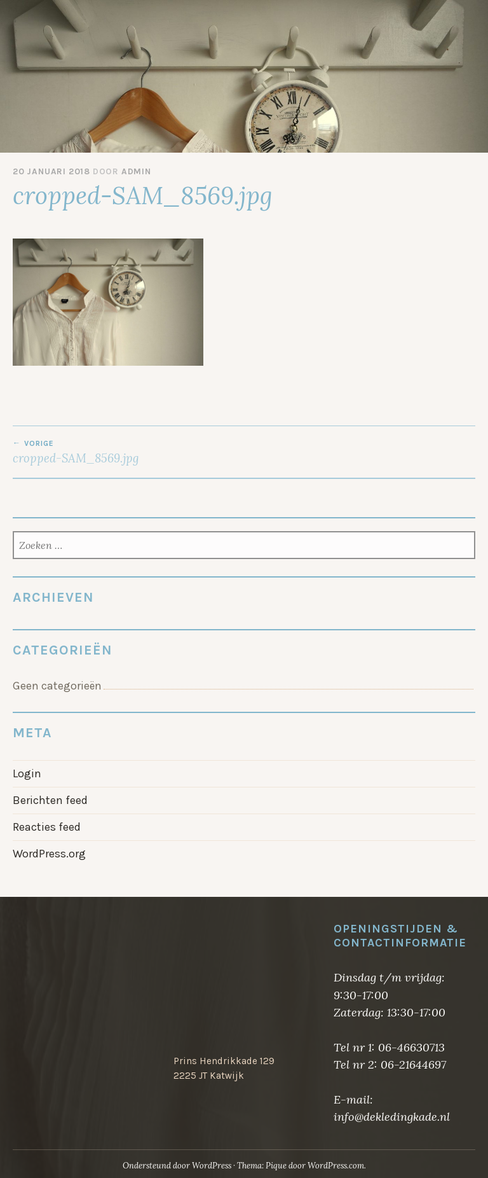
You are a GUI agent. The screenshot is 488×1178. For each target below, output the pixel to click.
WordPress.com (336, 1165)
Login (27, 773)
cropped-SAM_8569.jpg (128, 452)
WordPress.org (49, 854)
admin (136, 171)
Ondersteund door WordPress (177, 1165)
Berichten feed (50, 800)
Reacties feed (47, 827)
